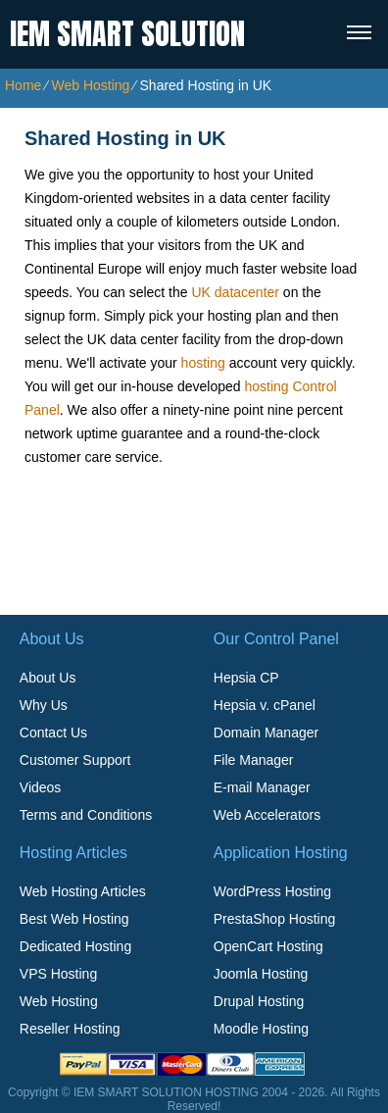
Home (23, 85)
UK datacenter (235, 292)
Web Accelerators (267, 815)
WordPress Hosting (272, 891)
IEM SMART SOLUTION (127, 34)
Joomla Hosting (261, 974)
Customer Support (75, 760)
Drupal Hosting (259, 1001)
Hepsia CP (246, 677)
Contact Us (53, 732)
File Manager (254, 760)
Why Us (44, 705)
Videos (41, 787)
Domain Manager (266, 732)
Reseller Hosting (70, 1029)
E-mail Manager (262, 787)
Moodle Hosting (261, 1029)
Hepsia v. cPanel (264, 705)
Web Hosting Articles (83, 891)
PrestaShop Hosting (275, 919)
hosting (203, 363)
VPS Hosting (58, 974)
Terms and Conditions (86, 815)
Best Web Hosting (74, 919)
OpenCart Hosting (268, 946)
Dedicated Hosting (75, 946)
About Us (48, 677)
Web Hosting (90, 85)
